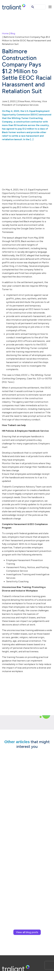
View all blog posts (27, 932)
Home (5, 33)
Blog (12, 33)
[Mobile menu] (50, 7)
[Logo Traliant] (13, 6)
